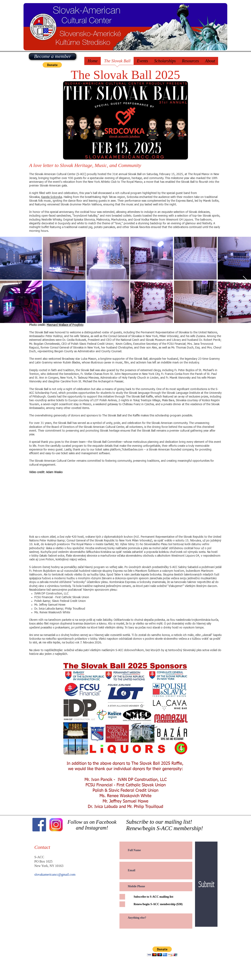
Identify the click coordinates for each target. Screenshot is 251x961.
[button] (52, 65)
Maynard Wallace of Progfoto (65, 325)
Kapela (45, 197)
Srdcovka (56, 197)
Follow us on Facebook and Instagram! (91, 825)
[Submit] (206, 884)
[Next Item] (244, 280)
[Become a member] (52, 56)
